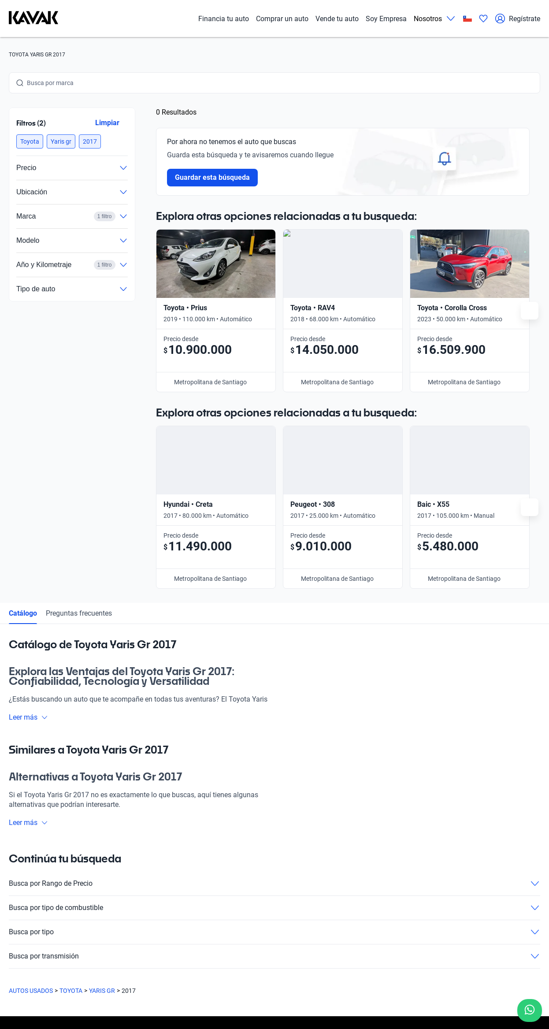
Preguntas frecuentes (79, 411)
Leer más (28, 515)
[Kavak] (33, 18)
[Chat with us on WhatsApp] (529, 1010)
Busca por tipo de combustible (274, 706)
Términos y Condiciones (278, 987)
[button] (29, 141)
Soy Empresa (386, 19)
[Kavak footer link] (33, 874)
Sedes (105, 853)
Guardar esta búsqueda (212, 177)
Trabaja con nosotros (348, 833)
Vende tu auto (337, 19)
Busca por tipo (274, 730)
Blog (103, 894)
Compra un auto (119, 833)
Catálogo (23, 411)
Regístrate (517, 18)
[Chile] (467, 18)
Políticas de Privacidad (206, 987)
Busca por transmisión (274, 754)
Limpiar (107, 123)
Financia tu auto (223, 19)
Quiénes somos (118, 914)
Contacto (332, 853)
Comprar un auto (282, 19)
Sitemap (330, 987)
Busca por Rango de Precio (274, 682)
